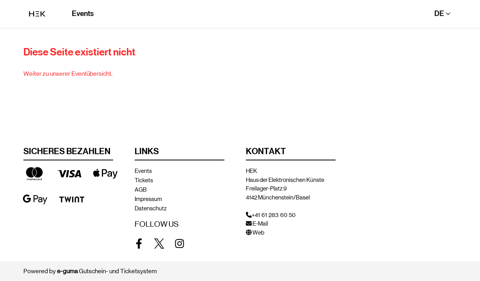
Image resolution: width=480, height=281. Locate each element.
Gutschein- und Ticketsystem (107, 271)
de (439, 13)
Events (83, 13)
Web (258, 232)
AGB (141, 189)
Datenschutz (151, 208)
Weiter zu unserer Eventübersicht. (67, 73)
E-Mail (260, 223)
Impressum (148, 199)
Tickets (144, 180)
